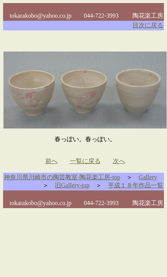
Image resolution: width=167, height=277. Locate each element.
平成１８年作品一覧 (135, 185)
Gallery (148, 177)
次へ (119, 161)
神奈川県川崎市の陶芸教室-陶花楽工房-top (62, 177)
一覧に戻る (85, 161)
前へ (51, 161)
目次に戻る (147, 25)
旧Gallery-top (72, 185)
